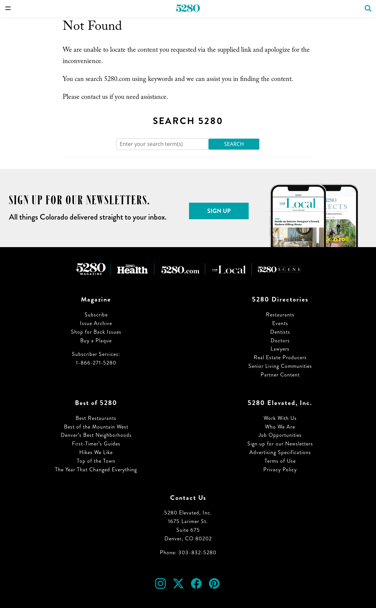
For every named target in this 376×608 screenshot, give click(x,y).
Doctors (280, 340)
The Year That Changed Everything (96, 469)
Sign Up (219, 211)
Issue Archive (96, 323)
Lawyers (280, 349)
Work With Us (280, 418)
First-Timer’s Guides (96, 443)
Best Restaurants (96, 418)
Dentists (280, 332)
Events (280, 323)
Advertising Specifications (280, 452)
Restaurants (280, 314)
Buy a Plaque (96, 340)
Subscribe (96, 314)
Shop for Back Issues (96, 332)
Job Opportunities (280, 435)
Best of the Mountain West (96, 427)
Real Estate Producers (280, 357)
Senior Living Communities (280, 366)
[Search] (162, 144)
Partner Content (280, 374)
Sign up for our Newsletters (280, 443)
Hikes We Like (96, 452)
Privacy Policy (280, 469)
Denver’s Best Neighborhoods (96, 435)
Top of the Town (96, 461)
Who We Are (280, 427)
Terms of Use (280, 461)
